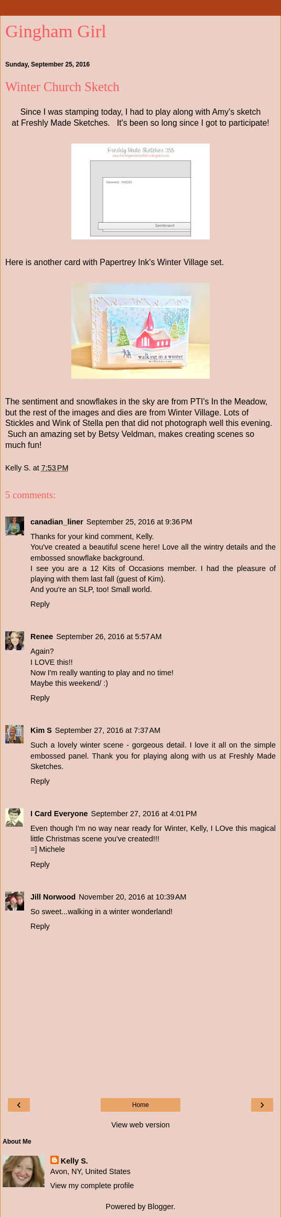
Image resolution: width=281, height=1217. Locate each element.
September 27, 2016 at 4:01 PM (144, 813)
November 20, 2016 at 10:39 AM (132, 897)
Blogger (161, 1206)
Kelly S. (74, 1161)
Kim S (41, 730)
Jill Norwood (52, 897)
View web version (140, 1125)
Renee (41, 636)
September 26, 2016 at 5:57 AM (108, 636)
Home (140, 1105)
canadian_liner (56, 522)
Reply (40, 604)
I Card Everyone (59, 813)
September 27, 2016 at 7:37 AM (107, 730)
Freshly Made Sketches (64, 122)
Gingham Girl (55, 31)
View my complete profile (92, 1185)
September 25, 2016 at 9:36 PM (139, 522)
